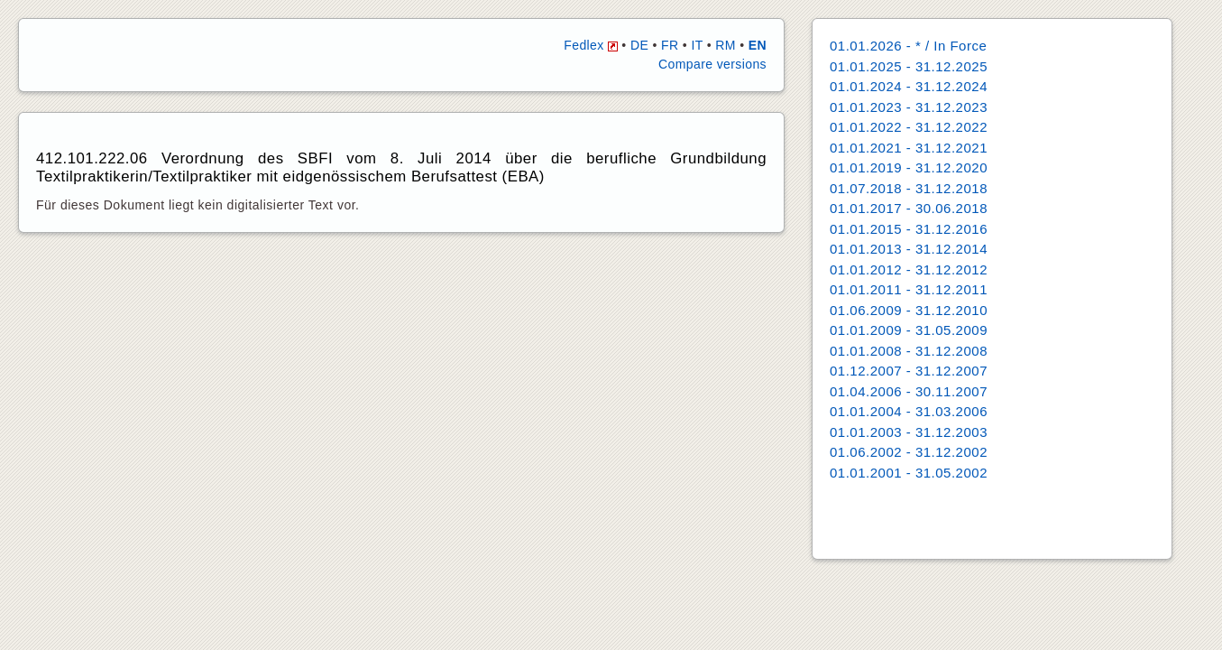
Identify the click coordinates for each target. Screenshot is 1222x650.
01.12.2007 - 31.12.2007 (909, 370)
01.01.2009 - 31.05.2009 (909, 330)
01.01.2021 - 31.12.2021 (909, 147)
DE (639, 45)
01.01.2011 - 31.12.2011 (909, 289)
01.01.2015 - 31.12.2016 (909, 229)
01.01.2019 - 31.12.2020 (909, 167)
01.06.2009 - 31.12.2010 (909, 310)
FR (669, 45)
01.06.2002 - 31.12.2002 (909, 452)
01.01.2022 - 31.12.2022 (909, 127)
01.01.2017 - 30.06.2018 (909, 208)
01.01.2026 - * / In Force (908, 45)
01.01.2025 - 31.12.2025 (909, 66)
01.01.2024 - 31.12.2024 (909, 86)
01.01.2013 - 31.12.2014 (909, 248)
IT (697, 45)
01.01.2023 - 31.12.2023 (909, 107)
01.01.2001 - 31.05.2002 (909, 472)
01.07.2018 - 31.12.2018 (909, 188)
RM (725, 45)
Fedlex (591, 45)
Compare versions (712, 64)
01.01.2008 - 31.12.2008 (909, 350)
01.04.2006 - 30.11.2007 (909, 391)
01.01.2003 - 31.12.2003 (909, 432)
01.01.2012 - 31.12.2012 (909, 269)
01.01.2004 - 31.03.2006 (909, 411)
